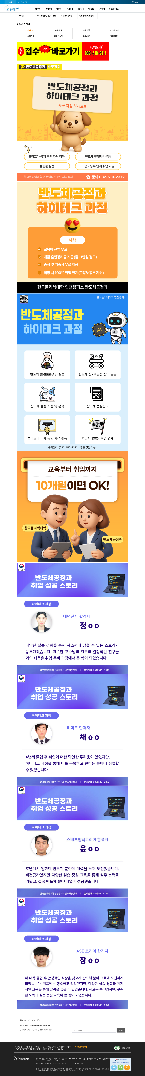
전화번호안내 (51, 1047)
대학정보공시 (19, 1047)
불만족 (41, 1030)
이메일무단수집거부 (65, 1047)
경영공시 (29, 1047)
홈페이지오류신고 (48, 1049)
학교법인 (10, 2)
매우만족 (24, 1030)
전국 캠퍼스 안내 (22, 2)
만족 (30, 1030)
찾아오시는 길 (39, 1047)
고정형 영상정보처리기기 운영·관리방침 (28, 1049)
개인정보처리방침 (81, 1047)
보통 (35, 1030)
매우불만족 (49, 1030)
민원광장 (60, 1049)
